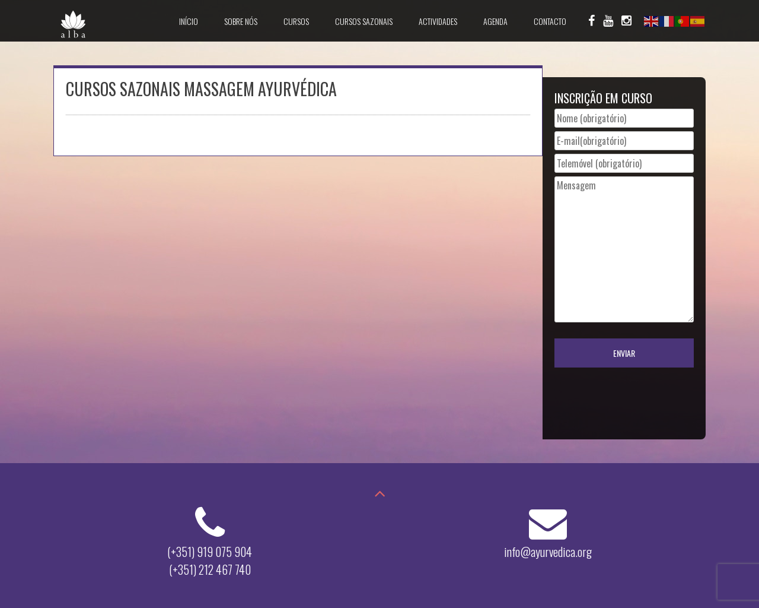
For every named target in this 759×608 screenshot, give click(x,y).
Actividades (438, 21)
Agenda (495, 21)
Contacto (550, 21)
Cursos (296, 21)
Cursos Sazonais (364, 21)
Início (188, 21)
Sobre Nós (240, 21)
